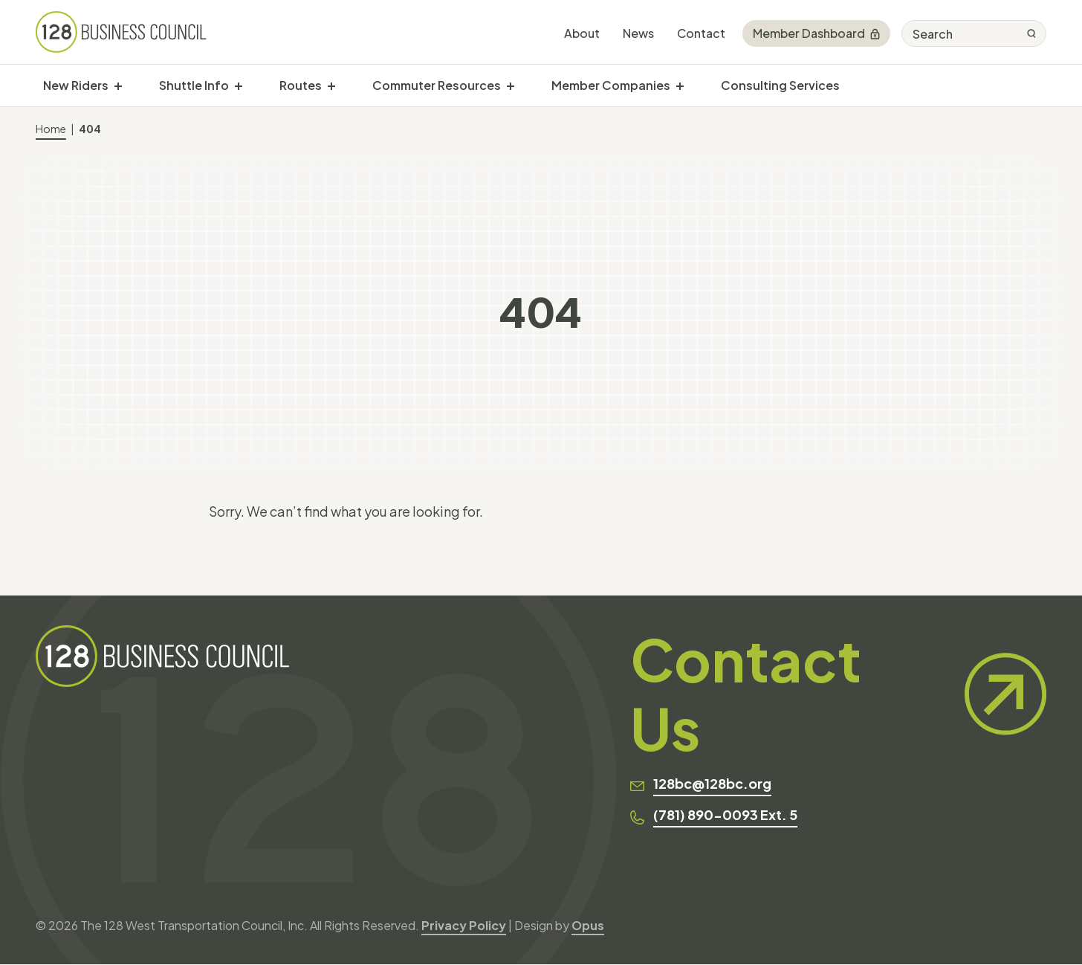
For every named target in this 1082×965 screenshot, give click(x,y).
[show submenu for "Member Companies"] (680, 85)
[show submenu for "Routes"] (331, 85)
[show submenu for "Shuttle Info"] (238, 85)
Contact (701, 33)
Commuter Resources (436, 85)
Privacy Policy (463, 926)
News (638, 33)
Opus (587, 926)
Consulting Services (780, 85)
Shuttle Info (194, 85)
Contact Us (838, 694)
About (582, 33)
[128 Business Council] (121, 32)
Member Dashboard (816, 33)
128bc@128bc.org (712, 784)
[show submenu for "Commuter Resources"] (510, 85)
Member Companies (610, 85)
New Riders (75, 85)
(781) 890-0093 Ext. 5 (725, 815)
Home (51, 128)
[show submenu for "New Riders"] (118, 85)
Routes (300, 85)
